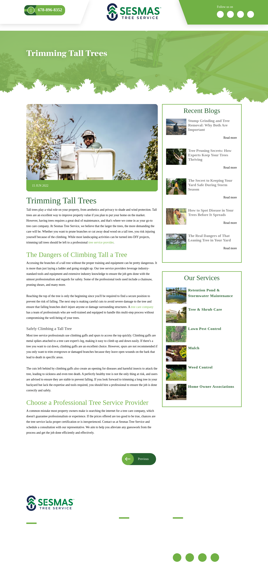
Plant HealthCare (83, 29)
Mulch (193, 348)
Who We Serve (113, 29)
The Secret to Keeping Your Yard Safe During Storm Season (210, 184)
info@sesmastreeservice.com (192, 534)
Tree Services (128, 524)
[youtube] (215, 557)
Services (57, 29)
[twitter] (189, 557)
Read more (230, 137)
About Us (188, 29)
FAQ (122, 557)
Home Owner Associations (211, 386)
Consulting (139, 29)
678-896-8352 (221, 534)
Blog (122, 530)
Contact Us (127, 546)
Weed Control (200, 367)
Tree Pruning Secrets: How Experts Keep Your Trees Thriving (210, 155)
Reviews (208, 29)
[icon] (220, 14)
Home (40, 29)
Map (178, 546)
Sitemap (124, 552)
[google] (202, 557)
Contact (226, 29)
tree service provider (100, 242)
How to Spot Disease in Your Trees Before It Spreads (211, 212)
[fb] (177, 557)
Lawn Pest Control (204, 329)
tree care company (142, 307)
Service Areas (164, 29)
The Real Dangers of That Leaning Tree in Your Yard (209, 238)
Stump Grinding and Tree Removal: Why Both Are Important (209, 125)
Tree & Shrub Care (205, 309)
